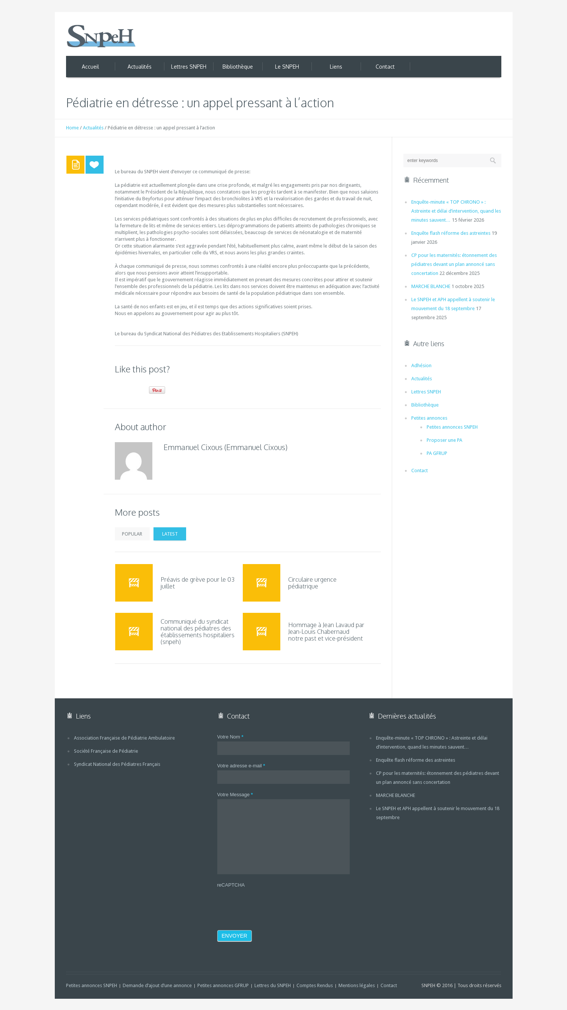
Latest (170, 534)
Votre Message (235, 794)
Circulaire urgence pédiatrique (312, 583)
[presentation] (274, 904)
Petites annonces (429, 418)
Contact (419, 470)
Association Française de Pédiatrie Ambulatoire (124, 738)
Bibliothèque (425, 405)
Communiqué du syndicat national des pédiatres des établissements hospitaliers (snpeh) (198, 631)
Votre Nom (230, 737)
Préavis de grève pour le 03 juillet (198, 583)
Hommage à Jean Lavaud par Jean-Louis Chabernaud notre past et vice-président (326, 631)
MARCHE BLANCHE (430, 286)
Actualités (93, 128)
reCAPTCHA (231, 885)
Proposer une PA (444, 440)
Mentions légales (356, 985)
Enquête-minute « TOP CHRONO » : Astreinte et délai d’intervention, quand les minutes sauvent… (456, 211)
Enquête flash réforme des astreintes (450, 233)
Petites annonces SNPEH (452, 427)
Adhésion (421, 365)
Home (72, 128)
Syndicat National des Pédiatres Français (117, 764)
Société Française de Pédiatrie (106, 751)
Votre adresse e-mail (241, 765)
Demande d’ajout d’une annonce (157, 985)
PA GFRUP (437, 453)
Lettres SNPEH (426, 392)
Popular (132, 534)
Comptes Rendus (314, 985)
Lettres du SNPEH (272, 985)
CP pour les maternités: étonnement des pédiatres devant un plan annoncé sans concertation (454, 264)
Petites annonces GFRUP (223, 985)
